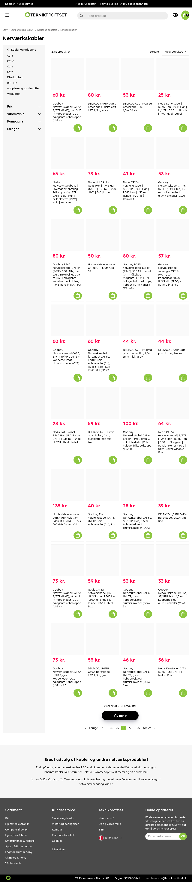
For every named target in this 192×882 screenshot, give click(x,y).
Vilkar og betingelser (65, 824)
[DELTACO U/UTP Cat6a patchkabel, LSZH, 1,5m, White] (138, 74)
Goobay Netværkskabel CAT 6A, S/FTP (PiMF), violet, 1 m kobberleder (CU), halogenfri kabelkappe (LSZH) (67, 598)
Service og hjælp (63, 818)
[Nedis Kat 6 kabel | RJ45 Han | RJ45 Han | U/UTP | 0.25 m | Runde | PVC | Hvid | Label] (173, 74)
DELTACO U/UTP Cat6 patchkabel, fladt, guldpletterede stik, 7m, (101, 437)
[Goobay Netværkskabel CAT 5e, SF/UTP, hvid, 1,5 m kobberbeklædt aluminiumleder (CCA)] (173, 560)
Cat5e (10, 61)
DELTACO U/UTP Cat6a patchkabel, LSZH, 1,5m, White (137, 107)
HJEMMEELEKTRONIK (17, 824)
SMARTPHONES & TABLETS (19, 840)
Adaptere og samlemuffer (23, 88)
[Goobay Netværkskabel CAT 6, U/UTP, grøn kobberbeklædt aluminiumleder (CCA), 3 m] (138, 560)
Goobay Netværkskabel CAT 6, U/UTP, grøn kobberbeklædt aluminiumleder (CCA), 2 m (136, 677)
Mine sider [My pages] (58, 849)
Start (5, 29)
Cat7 (10, 72)
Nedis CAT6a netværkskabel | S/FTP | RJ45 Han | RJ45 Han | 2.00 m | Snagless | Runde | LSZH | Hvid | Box (102, 598)
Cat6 (10, 66)
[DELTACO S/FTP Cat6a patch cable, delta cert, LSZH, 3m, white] (102, 74)
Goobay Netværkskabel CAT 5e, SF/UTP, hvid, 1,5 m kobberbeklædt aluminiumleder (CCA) (172, 596)
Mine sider (8, 3)
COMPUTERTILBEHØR (22, 29)
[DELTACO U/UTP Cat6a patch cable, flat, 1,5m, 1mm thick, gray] (138, 321)
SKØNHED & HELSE (15, 857)
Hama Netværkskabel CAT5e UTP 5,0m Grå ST (102, 268)
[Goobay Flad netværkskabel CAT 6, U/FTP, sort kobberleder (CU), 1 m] (102, 485)
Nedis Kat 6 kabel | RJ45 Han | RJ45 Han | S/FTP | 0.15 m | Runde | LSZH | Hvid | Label (67, 437)
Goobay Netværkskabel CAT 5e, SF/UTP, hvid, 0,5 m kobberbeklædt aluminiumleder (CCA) (137, 521)
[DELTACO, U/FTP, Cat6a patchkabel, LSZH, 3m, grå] (102, 639)
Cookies (57, 840)
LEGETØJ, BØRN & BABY (18, 852)
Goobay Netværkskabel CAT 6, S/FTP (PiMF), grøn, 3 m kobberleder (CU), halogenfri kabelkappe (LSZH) (137, 440)
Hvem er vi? (106, 818)
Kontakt (57, 829)
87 (138, 728)
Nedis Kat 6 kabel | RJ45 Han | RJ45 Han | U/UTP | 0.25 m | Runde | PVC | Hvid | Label (172, 108)
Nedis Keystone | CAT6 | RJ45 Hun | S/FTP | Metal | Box (172, 672)
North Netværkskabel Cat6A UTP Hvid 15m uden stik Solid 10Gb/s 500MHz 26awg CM (67, 519)
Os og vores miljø (110, 824)
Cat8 (10, 55)
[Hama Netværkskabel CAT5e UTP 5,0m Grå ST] (102, 235)
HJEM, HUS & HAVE (16, 835)
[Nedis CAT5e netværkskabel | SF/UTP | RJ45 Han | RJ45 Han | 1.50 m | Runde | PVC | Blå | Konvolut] (138, 153)
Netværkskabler (68, 29)
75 (117, 728)
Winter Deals (13, 863)
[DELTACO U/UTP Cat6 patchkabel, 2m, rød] (173, 321)
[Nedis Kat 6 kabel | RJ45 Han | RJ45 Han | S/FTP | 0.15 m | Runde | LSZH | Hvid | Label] (67, 403)
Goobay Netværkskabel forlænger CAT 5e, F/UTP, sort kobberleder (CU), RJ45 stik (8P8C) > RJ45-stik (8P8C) (169, 274)
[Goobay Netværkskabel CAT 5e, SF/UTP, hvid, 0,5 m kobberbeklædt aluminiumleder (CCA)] (138, 485)
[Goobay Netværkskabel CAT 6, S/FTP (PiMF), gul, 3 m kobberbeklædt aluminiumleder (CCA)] (67, 321)
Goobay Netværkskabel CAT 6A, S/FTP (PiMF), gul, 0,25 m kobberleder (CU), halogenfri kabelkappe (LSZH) (67, 112)
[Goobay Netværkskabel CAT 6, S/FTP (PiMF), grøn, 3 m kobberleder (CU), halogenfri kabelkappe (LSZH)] (138, 403)
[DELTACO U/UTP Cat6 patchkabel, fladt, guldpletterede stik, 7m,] (102, 403)
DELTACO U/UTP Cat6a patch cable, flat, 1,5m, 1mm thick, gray (137, 353)
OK (183, 836)
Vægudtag (13, 94)
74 (111, 728)
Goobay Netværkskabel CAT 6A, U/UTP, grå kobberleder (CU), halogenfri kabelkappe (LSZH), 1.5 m (67, 677)
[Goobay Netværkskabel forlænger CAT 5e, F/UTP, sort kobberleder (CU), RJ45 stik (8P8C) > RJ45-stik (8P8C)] (173, 235)
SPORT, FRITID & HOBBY (18, 846)
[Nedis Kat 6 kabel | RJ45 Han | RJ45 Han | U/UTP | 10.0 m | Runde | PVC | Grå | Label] (102, 153)
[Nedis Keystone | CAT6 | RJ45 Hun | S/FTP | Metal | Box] (173, 639)
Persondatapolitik (63, 835)
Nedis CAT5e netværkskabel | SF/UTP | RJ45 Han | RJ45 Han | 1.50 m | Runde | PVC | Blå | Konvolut (136, 191)
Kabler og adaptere (47, 29)
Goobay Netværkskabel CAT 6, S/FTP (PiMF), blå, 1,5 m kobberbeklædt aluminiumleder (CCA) (172, 189)
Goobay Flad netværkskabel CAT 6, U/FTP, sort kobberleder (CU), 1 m (101, 519)
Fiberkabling (14, 77)
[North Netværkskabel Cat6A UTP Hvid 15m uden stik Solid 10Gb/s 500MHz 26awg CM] (67, 485)
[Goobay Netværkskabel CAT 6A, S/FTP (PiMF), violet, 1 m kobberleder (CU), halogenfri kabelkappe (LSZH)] (67, 560)
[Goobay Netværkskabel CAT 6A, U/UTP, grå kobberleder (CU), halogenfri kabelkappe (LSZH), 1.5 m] (67, 639)
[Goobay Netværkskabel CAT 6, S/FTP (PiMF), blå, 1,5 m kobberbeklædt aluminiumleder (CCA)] (173, 153)
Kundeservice (25, 3)
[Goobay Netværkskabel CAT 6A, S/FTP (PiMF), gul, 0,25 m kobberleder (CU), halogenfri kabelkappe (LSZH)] (67, 74)
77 (129, 728)
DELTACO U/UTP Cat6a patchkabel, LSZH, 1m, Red (172, 518)
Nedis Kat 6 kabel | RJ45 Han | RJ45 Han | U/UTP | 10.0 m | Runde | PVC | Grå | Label (102, 187)
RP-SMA (12, 83)
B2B (101, 829)
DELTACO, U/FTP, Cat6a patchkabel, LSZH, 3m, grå (99, 672)
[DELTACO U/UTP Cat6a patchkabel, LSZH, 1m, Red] (173, 485)
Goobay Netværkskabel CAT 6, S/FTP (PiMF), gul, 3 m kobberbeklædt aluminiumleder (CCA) (66, 356)
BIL (7, 818)
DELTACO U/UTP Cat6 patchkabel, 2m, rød (171, 351)
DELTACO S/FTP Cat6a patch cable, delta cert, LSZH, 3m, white (102, 107)
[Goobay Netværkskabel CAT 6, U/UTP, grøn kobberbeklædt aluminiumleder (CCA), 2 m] (138, 639)
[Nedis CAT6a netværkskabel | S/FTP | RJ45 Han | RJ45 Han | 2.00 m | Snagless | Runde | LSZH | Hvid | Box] (102, 560)
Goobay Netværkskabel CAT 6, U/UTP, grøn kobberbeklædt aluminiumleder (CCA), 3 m (136, 598)
